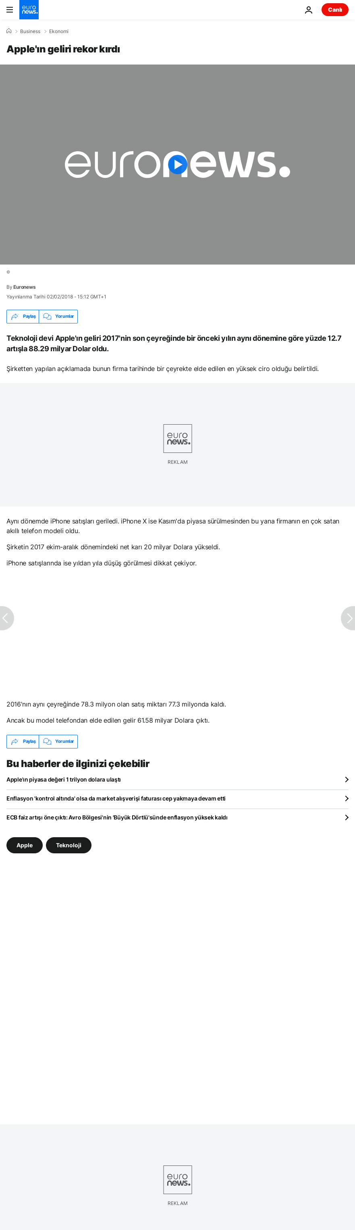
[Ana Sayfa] (8, 31)
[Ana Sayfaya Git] (29, 9)
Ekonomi (59, 31)
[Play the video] (177, 165)
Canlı (335, 9)
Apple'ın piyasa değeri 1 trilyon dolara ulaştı (63, 779)
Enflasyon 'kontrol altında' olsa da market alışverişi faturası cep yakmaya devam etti (116, 798)
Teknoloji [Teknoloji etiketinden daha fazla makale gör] (68, 844)
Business (30, 31)
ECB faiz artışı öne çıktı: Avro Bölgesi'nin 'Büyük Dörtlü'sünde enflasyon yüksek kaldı (117, 817)
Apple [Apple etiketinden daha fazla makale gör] (25, 844)
